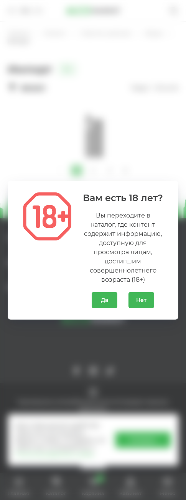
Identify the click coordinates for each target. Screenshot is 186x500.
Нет (141, 300)
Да (104, 300)
